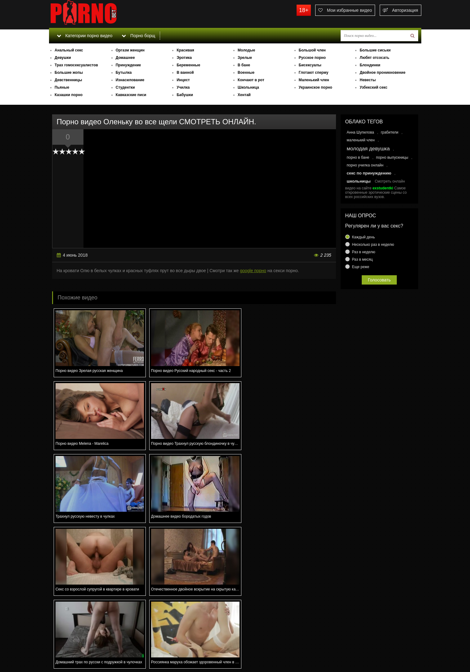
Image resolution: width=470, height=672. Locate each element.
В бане (244, 65)
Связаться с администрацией (81, 650)
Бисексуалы (310, 65)
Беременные (188, 65)
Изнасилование (130, 80)
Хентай (244, 95)
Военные (246, 72)
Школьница (248, 87)
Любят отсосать (374, 57)
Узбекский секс (373, 87)
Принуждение (128, 65)
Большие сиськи (375, 50)
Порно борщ (138, 35)
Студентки (125, 87)
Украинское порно (315, 87)
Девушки (63, 57)
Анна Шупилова (360, 132)
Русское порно (312, 57)
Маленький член (314, 80)
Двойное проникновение (382, 72)
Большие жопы (69, 72)
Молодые (246, 50)
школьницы (359, 181)
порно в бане (358, 157)
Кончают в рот (251, 80)
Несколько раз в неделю (373, 244)
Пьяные (62, 87)
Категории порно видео (84, 35)
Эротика (184, 57)
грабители (389, 132)
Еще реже (360, 267)
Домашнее (125, 57)
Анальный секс (69, 50)
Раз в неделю (363, 252)
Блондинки (370, 65)
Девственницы (68, 80)
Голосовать (379, 279)
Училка (183, 87)
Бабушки (185, 95)
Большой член (312, 50)
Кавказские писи (131, 95)
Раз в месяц (362, 259)
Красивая (185, 50)
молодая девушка (368, 149)
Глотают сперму (314, 72)
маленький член (361, 140)
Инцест (183, 80)
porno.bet (95, 14)
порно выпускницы (392, 157)
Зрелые (245, 57)
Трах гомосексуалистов (76, 65)
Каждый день (363, 237)
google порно (253, 270)
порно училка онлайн (365, 165)
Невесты (368, 80)
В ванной (185, 72)
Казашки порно (69, 95)
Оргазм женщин (130, 50)
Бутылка (124, 72)
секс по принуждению (369, 173)
